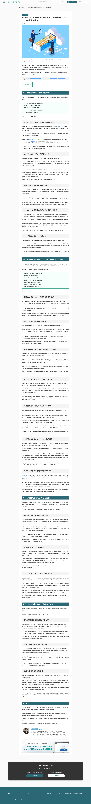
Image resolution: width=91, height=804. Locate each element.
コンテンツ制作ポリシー (55, 78)
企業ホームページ (33, 139)
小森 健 (40, 729)
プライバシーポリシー (63, 78)
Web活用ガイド (56, 2)
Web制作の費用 (25, 475)
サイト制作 (25, 15)
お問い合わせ (84, 2)
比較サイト (34, 141)
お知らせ (49, 2)
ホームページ (62, 127)
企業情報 (45, 2)
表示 (28, 84)
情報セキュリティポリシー (78, 793)
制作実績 (40, 2)
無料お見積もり (73, 2)
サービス (35, 2)
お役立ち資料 (63, 2)
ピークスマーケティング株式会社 (36, 78)
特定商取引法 (46, 793)
